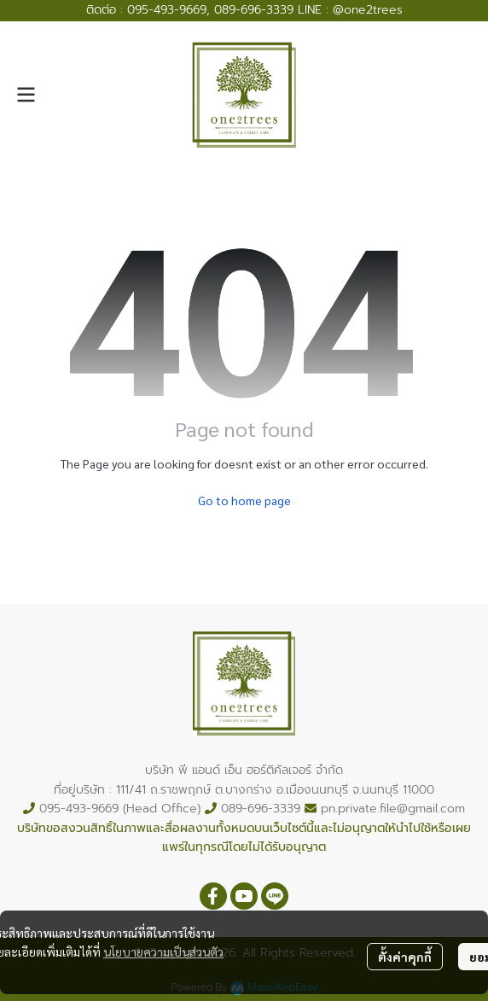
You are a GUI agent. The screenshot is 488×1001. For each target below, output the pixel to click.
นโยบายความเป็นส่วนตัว (163, 951)
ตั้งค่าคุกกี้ (405, 956)
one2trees (373, 10)
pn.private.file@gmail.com (393, 809)
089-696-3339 (253, 10)
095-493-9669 (166, 10)
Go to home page (244, 500)
